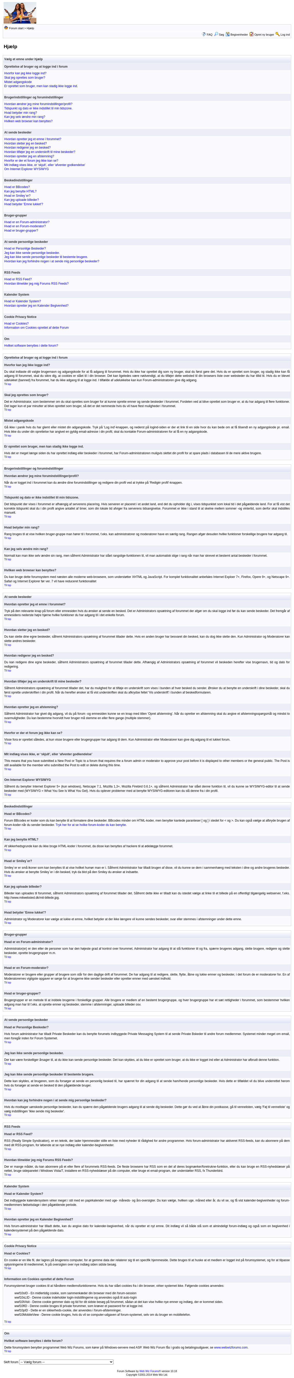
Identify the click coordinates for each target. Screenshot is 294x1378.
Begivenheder (237, 34)
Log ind (285, 34)
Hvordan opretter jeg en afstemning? (29, 156)
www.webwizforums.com (231, 1347)
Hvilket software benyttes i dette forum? (31, 345)
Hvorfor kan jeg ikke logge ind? (25, 73)
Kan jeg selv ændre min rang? (24, 117)
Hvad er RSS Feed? (18, 279)
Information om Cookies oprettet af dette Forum (36, 327)
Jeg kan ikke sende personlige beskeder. (32, 253)
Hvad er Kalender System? (22, 301)
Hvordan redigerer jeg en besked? (27, 147)
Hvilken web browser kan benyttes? (28, 121)
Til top (7, 384)
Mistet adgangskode (18, 82)
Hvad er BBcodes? (17, 187)
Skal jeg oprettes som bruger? (24, 77)
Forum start (16, 28)
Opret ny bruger (264, 34)
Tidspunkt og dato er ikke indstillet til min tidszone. (38, 108)
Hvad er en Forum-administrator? (26, 222)
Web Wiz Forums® (150, 1371)
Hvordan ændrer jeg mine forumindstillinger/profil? (38, 104)
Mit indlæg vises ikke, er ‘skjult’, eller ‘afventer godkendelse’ (44, 165)
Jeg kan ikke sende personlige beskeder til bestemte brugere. (46, 257)
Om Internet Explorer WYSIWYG (26, 169)
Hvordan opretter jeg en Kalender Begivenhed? (36, 305)
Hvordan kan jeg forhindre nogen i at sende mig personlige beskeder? (51, 261)
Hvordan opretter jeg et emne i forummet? (32, 139)
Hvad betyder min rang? (20, 113)
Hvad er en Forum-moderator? (25, 226)
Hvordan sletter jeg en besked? (25, 143)
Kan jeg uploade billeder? (21, 200)
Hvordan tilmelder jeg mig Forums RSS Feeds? (36, 283)
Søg (219, 34)
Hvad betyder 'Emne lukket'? (23, 204)
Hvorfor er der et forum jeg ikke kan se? (31, 160)
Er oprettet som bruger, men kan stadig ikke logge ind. (41, 86)
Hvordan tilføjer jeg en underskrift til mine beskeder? (39, 152)
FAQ (210, 34)
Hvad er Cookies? (16, 323)
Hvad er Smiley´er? (17, 196)
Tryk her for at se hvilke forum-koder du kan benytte (91, 825)
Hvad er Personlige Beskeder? (25, 248)
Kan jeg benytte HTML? (20, 191)
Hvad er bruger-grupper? (21, 230)
